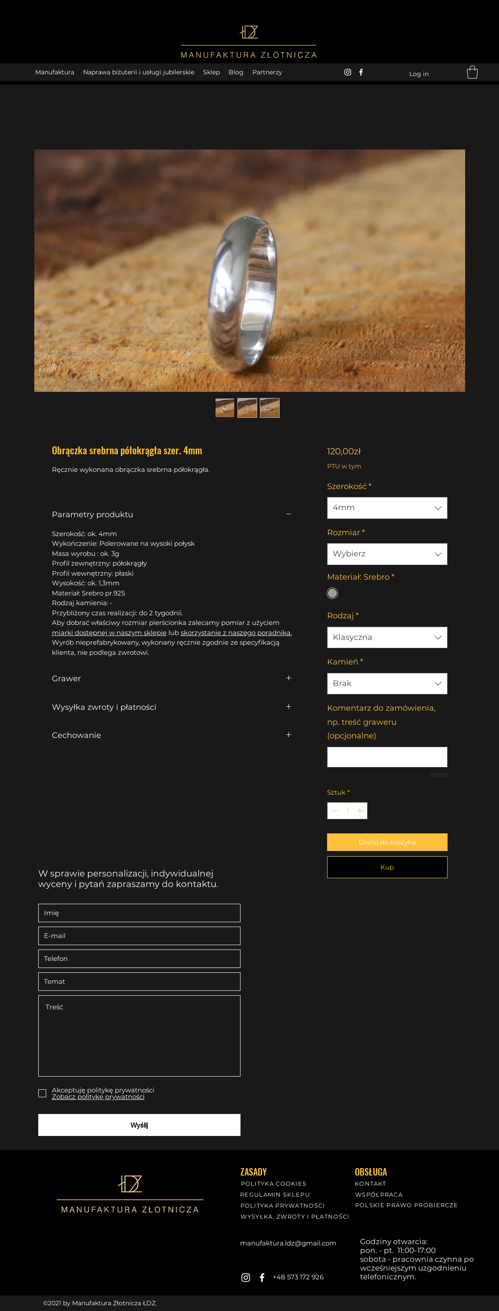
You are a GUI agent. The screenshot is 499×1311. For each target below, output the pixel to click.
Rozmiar (346, 532)
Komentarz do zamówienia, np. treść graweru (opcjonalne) (381, 722)
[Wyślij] (139, 1125)
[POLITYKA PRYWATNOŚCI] (284, 1205)
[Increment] (361, 811)
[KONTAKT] (371, 1183)
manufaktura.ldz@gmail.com (288, 1243)
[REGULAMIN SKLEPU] (276, 1194)
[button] (472, 72)
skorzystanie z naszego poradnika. (236, 632)
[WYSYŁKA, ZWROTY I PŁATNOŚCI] (296, 1216)
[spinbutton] (347, 811)
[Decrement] (334, 811)
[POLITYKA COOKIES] (275, 1183)
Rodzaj (343, 616)
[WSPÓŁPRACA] (380, 1194)
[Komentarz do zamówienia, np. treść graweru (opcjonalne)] (387, 757)
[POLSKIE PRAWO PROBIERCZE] (408, 1204)
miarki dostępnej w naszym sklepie (109, 632)
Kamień (345, 662)
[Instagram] (347, 72)
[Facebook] (361, 72)
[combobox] (387, 508)
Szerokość (349, 486)
